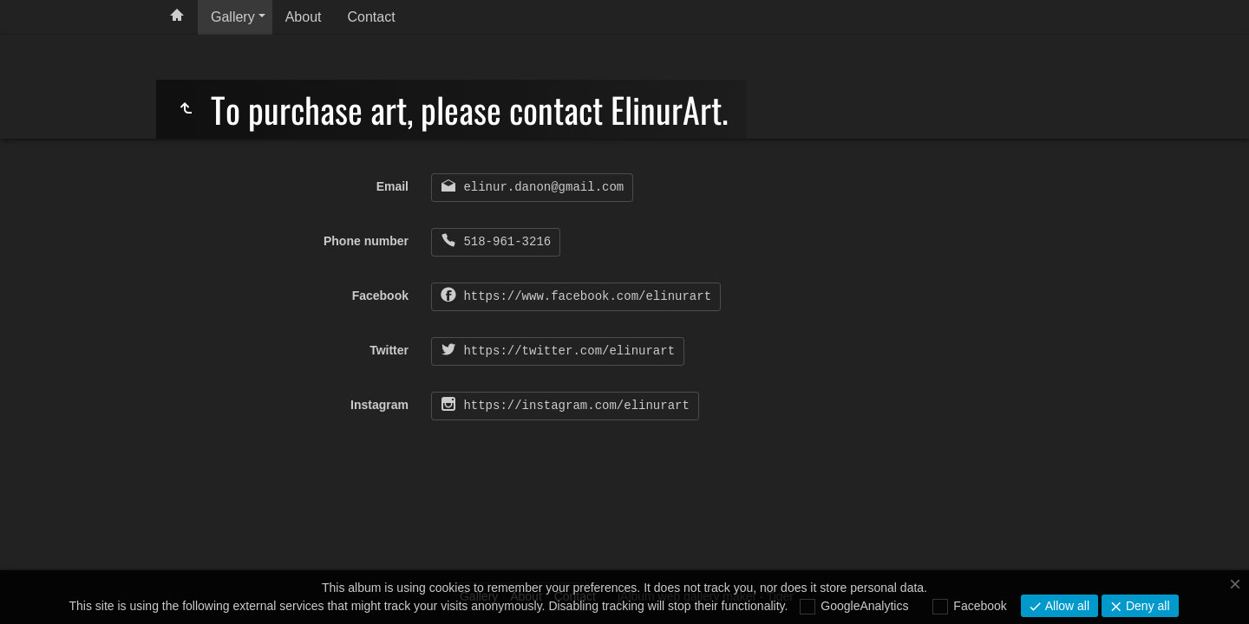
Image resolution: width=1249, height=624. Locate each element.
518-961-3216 (503, 242)
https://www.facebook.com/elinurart (583, 296)
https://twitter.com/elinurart (565, 351)
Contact (372, 17)
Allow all (1065, 606)
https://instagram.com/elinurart (573, 406)
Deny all (1145, 606)
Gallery (233, 17)
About (303, 17)
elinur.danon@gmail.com (540, 187)
